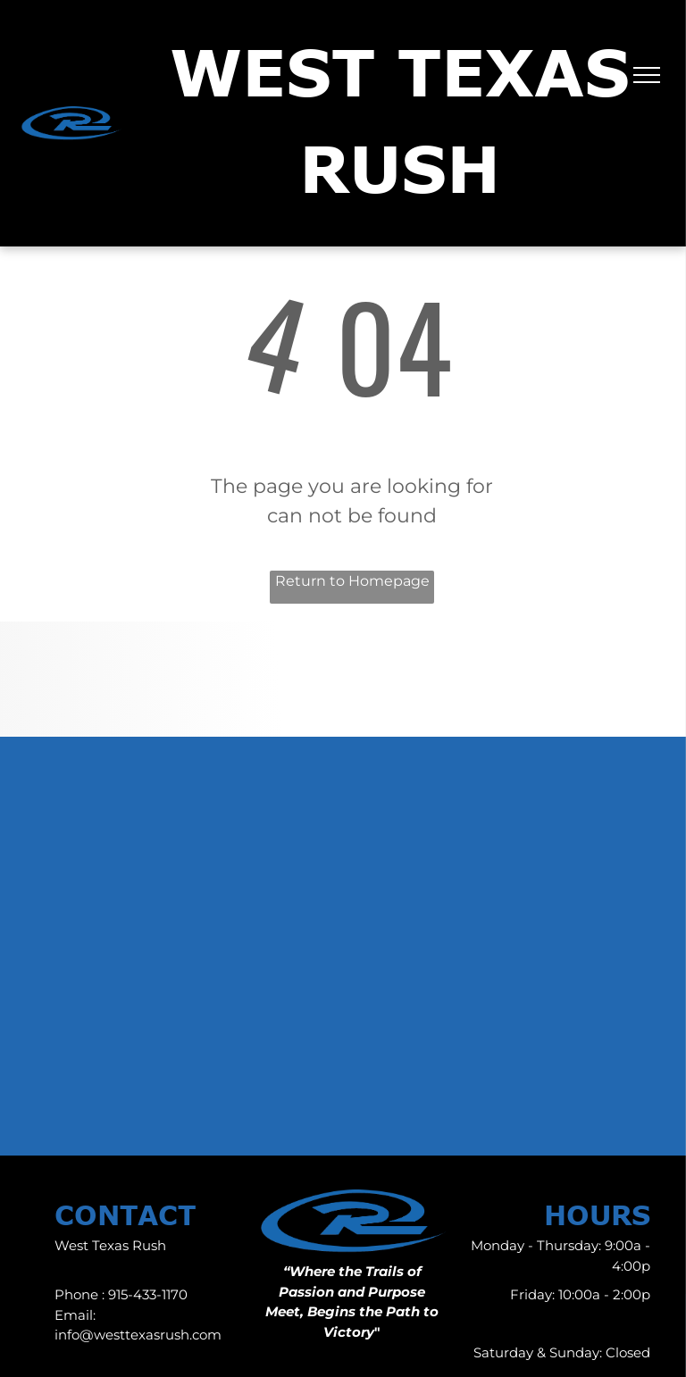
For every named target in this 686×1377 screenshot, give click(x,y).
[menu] (646, 75)
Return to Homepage (352, 580)
